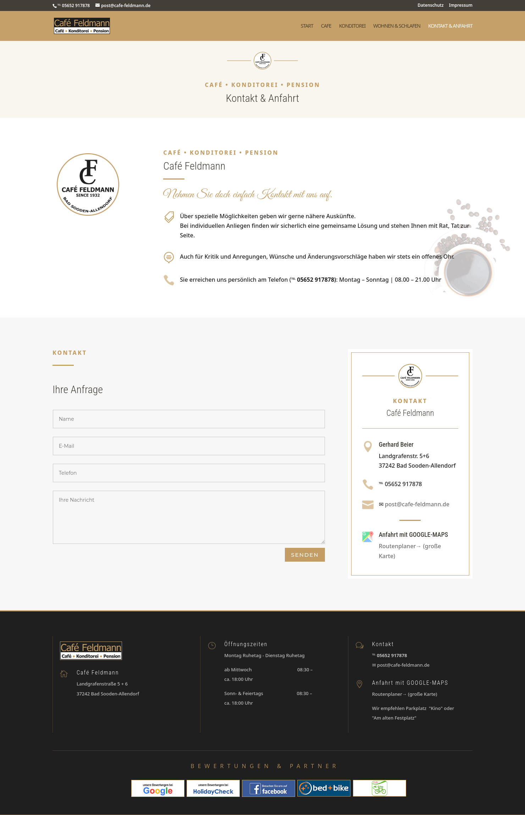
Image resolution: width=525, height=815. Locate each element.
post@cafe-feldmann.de (417, 504)
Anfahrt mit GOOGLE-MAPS (413, 534)
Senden (305, 554)
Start (307, 26)
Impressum (460, 5)
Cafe (326, 26)
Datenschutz (430, 5)
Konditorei (352, 26)
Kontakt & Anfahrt (450, 26)
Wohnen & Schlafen (396, 26)
